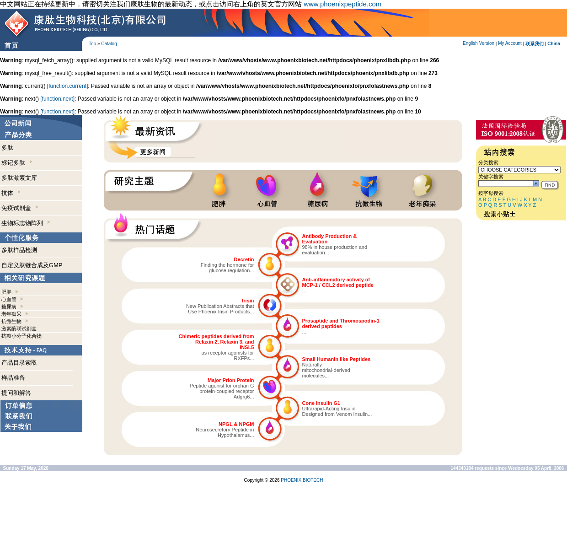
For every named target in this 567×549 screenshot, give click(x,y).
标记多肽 (16, 162)
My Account (510, 43)
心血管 (8, 299)
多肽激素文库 (19, 177)
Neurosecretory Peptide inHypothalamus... (225, 432)
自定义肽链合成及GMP (32, 265)
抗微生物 (11, 321)
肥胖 (6, 292)
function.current (67, 86)
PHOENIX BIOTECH (302, 480)
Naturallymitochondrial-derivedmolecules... (326, 370)
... (304, 290)
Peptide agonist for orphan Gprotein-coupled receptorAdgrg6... (222, 391)
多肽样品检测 (19, 250)
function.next (57, 99)
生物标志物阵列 (25, 223)
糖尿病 (8, 306)
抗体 (11, 192)
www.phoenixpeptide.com (342, 4)
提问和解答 (16, 392)
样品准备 (13, 377)
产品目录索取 (19, 362)
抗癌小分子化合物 (21, 336)
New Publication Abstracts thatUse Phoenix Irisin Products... (220, 308)
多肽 (7, 147)
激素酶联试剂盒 (19, 328)
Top (92, 43)
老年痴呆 (11, 314)
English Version (478, 43)
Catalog (109, 43)
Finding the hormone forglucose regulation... (227, 267)
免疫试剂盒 (19, 208)
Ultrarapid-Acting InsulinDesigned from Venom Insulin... (337, 411)
